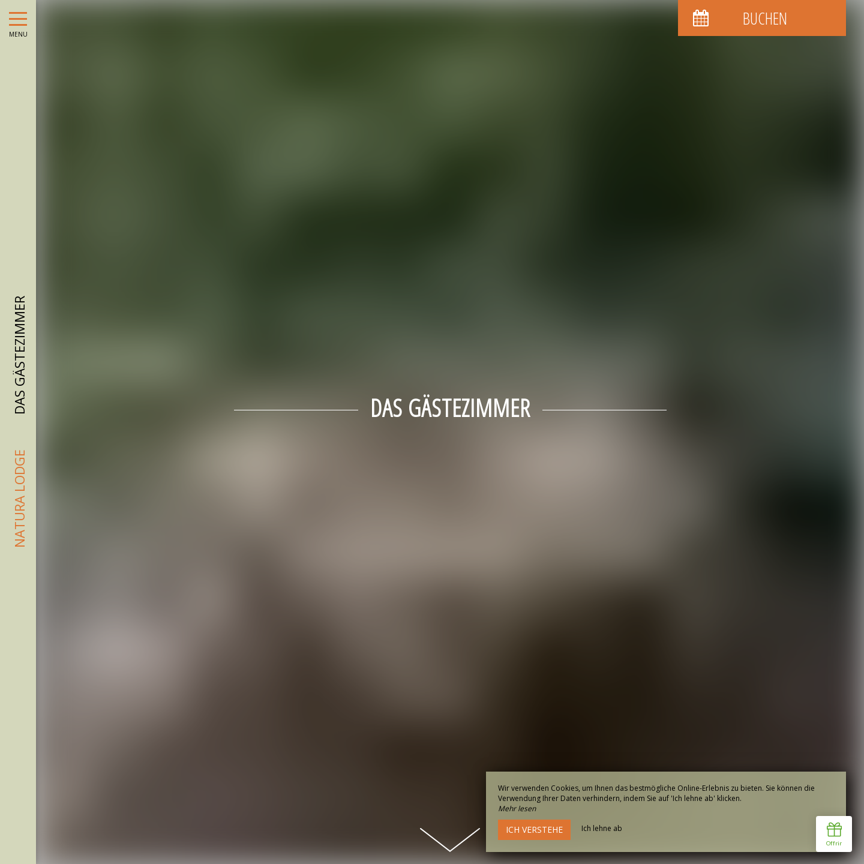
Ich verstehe (534, 829)
